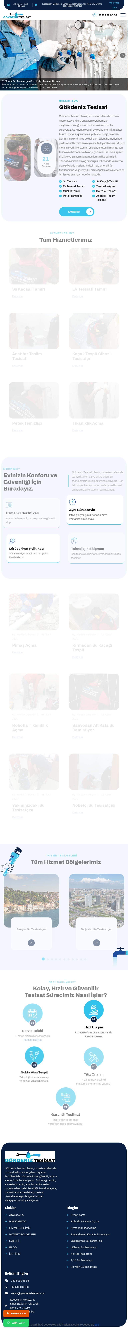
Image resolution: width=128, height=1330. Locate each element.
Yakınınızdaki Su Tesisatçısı (86, 1241)
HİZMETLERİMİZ (20, 1228)
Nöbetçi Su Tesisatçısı (84, 1247)
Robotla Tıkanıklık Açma (85, 1221)
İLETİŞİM (14, 1253)
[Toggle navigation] (123, 15)
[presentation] (5, 55)
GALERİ (14, 1241)
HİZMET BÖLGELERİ (22, 1234)
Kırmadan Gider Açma (83, 1228)
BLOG (13, 1247)
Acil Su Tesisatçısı (81, 1253)
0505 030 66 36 (20, 1280)
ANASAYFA (16, 1215)
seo (97, 1324)
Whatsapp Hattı (114, 5)
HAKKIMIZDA (17, 1221)
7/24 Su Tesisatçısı (82, 1260)
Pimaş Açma (78, 1215)
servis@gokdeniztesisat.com (28, 1293)
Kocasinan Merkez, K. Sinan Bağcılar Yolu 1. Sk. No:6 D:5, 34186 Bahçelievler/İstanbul (24, 1305)
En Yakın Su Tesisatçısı (84, 1266)
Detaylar (80, 211)
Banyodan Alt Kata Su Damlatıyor (90, 1234)
